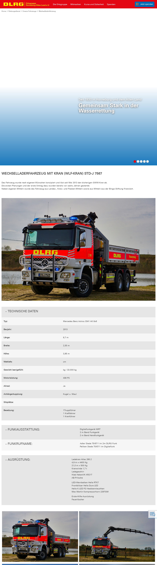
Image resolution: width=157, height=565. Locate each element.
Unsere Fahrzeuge (29, 11)
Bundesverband (105, 562)
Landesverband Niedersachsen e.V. (126, 562)
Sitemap (27, 562)
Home (4, 11)
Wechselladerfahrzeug (47, 11)
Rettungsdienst (14, 11)
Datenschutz (17, 562)
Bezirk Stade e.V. (148, 562)
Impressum (6, 562)
